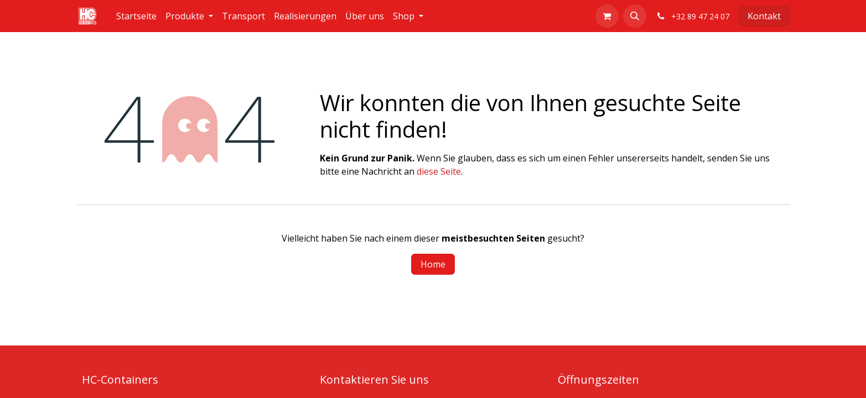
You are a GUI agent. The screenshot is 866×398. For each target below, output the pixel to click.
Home (433, 264)
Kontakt (764, 16)
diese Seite (439, 171)
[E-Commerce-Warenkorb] (607, 16)
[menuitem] (136, 16)
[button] (634, 16)
